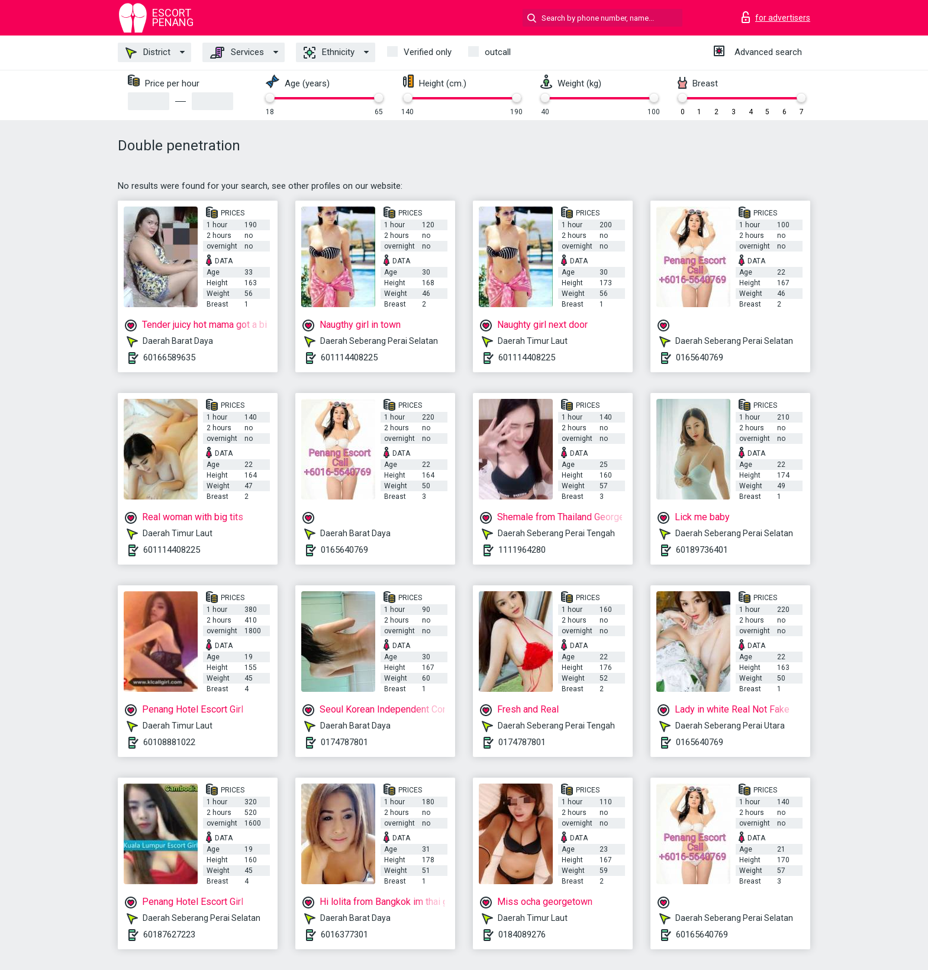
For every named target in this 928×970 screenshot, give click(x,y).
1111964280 (522, 549)
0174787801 (344, 742)
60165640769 (702, 934)
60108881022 (169, 742)
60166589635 (169, 357)
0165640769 (699, 357)
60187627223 (169, 934)
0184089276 (522, 934)
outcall (498, 52)
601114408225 (349, 357)
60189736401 (702, 549)
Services (237, 53)
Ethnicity (329, 53)
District (147, 53)
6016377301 (344, 934)
